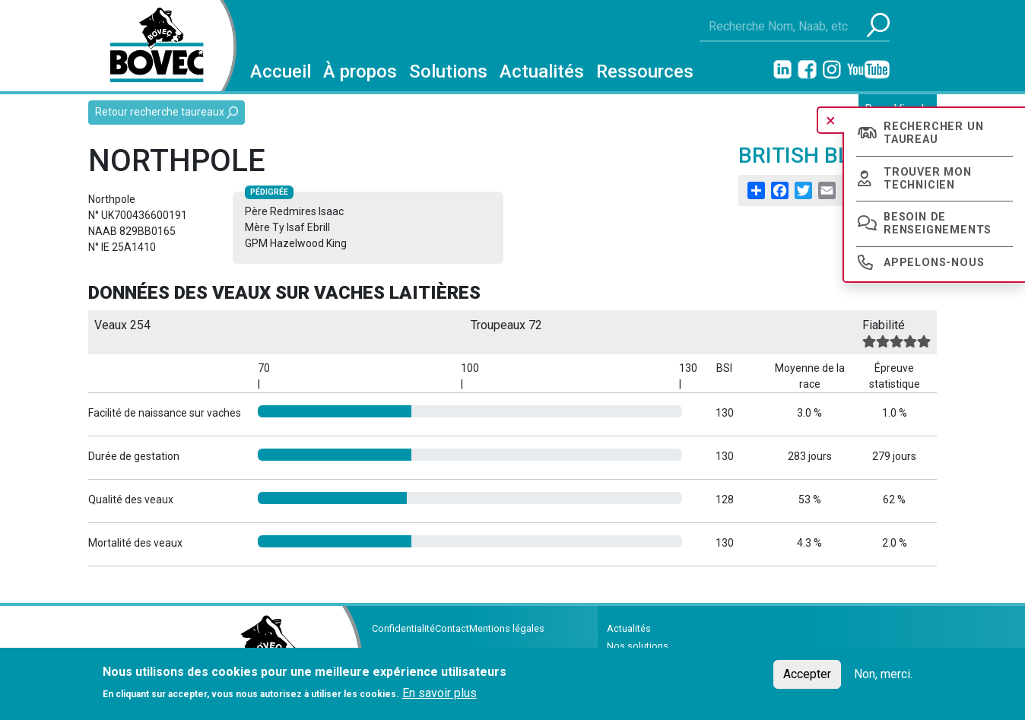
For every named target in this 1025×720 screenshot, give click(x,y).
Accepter (807, 674)
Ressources (644, 71)
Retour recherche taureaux (166, 112)
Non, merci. (883, 674)
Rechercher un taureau (933, 133)
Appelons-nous (934, 262)
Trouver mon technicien (928, 179)
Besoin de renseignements (938, 223)
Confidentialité (403, 628)
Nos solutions (637, 646)
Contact (452, 628)
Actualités (542, 71)
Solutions (448, 71)
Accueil (280, 71)
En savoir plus (439, 693)
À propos (360, 71)
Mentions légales (506, 628)
